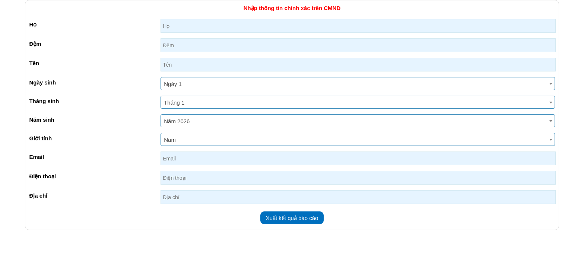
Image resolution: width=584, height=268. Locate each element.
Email (36, 157)
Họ (32, 24)
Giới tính (40, 138)
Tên (34, 63)
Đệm (35, 44)
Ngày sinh (42, 82)
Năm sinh (41, 120)
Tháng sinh (44, 101)
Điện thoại (42, 176)
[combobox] (358, 83)
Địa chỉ (38, 195)
